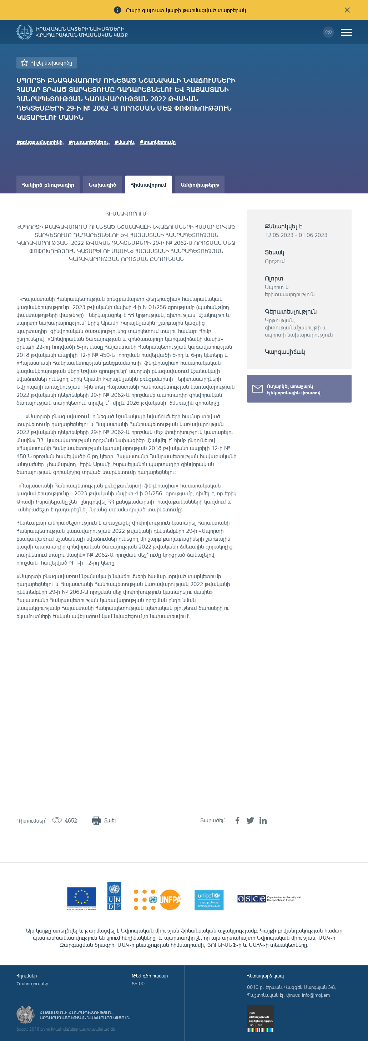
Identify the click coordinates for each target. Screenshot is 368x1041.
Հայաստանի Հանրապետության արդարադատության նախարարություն (85, 1015)
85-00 (138, 983)
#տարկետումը (158, 141)
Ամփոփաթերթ (200, 184)
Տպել (110, 820)
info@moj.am (316, 995)
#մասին (124, 141)
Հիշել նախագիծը (51, 62)
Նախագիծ (102, 184)
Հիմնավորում (148, 184)
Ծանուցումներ (32, 983)
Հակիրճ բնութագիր (48, 184)
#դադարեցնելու (89, 141)
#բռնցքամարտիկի (39, 141)
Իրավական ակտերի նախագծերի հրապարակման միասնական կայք (82, 32)
